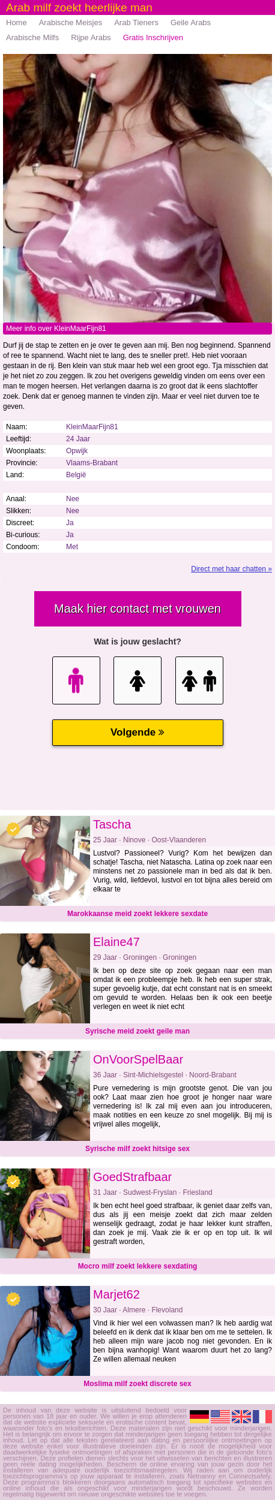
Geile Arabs (191, 22)
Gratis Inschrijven (153, 37)
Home (16, 22)
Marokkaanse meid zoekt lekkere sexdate (137, 913)
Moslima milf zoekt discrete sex (137, 1383)
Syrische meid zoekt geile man (137, 1031)
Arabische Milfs (32, 37)
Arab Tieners (136, 22)
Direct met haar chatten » (231, 569)
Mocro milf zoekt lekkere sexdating (138, 1266)
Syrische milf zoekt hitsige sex (137, 1148)
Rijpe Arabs (90, 37)
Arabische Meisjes (71, 22)
